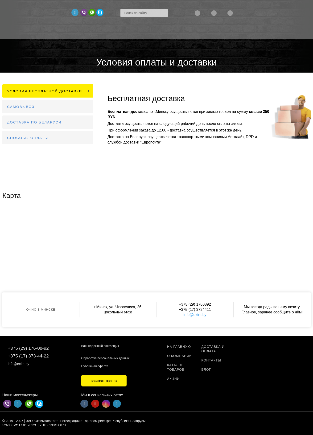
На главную (179, 347)
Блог (206, 369)
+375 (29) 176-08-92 (28, 348)
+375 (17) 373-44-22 (28, 355)
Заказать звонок (104, 381)
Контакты (211, 360)
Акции (173, 379)
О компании (179, 356)
